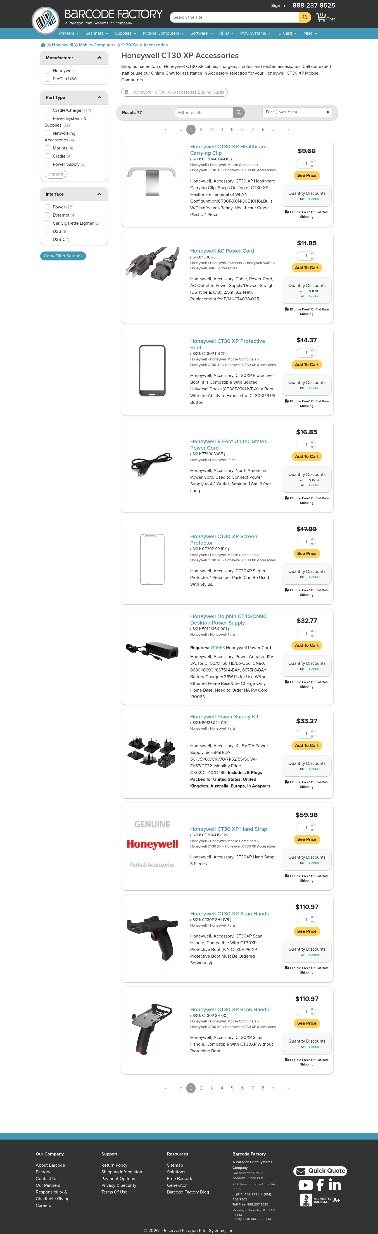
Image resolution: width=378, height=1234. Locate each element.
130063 (217, 648)
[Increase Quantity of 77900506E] (312, 442)
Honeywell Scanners (226, 263)
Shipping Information (121, 1172)
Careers (43, 1205)
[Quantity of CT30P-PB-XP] (302, 353)
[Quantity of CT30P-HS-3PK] (302, 827)
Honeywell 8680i (258, 263)
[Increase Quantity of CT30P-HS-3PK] (312, 825)
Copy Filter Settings (63, 256)
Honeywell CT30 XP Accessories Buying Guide (174, 92)
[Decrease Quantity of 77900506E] (312, 447)
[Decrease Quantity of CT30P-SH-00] (312, 1013)
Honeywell (62, 45)
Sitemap (175, 1165)
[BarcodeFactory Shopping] (321, 17)
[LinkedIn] (335, 1185)
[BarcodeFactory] (46, 17)
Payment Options (118, 1178)
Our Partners (48, 1185)
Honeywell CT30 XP (206, 170)
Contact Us (46, 1178)
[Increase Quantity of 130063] (312, 253)
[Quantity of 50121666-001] (302, 633)
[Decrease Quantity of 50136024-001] (312, 736)
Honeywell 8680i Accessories (213, 268)
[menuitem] (69, 33)
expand (55, 174)
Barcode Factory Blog (188, 1192)
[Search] (305, 17)
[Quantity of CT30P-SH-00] (302, 1011)
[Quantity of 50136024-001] (302, 734)
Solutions (176, 1172)
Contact (315, 199)
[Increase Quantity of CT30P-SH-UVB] (312, 917)
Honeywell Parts (223, 460)
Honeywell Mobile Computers (233, 165)
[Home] (43, 45)
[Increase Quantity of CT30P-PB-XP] (312, 350)
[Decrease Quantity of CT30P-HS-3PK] (312, 830)
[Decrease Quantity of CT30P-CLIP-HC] (312, 166)
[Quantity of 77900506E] (302, 444)
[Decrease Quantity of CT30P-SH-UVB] (312, 921)
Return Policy (114, 1165)
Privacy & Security (118, 1185)
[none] (310, 33)
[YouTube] (305, 1185)
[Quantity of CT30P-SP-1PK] (302, 541)
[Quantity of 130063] (302, 256)
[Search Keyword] (234, 17)
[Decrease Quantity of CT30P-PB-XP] (312, 355)
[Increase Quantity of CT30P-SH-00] (312, 1009)
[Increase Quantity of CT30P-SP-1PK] (312, 539)
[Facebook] (320, 1184)
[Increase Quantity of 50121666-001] (312, 631)
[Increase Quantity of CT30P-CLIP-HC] (312, 161)
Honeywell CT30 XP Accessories (250, 170)
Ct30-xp (129, 45)
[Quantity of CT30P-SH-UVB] (302, 919)
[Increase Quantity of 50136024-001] (312, 731)
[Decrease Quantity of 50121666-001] (312, 635)
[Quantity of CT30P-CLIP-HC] (302, 164)
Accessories (155, 45)
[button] (99, 57)
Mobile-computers (97, 45)
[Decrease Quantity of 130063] (312, 258)
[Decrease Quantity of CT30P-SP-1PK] (312, 544)
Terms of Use (114, 1192)
